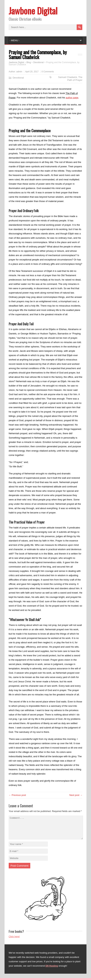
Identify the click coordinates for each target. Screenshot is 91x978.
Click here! (14, 940)
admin (19, 71)
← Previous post (17, 795)
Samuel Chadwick (67, 77)
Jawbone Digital (33, 10)
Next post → (75, 795)
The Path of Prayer (74, 78)
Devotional (18, 77)
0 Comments (48, 71)
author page (72, 97)
